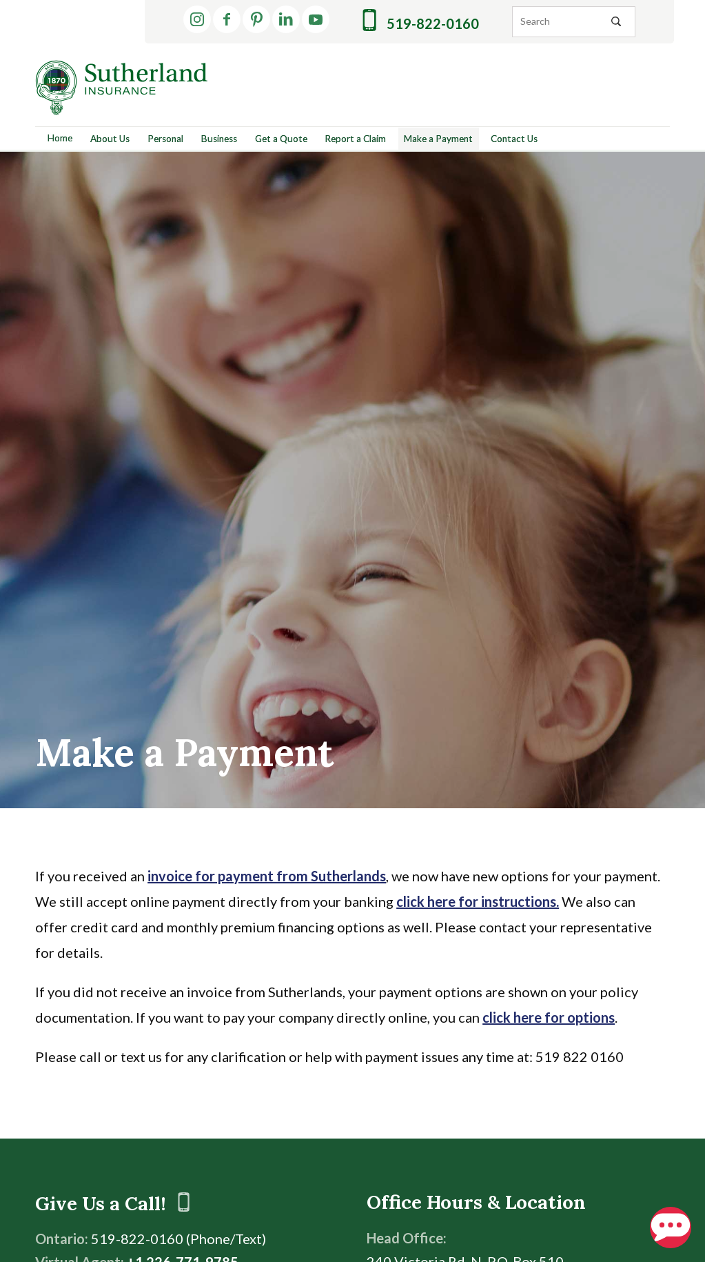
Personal (165, 138)
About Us (110, 138)
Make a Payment (438, 138)
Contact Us (514, 138)
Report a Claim (355, 138)
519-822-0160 (420, 20)
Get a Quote (281, 138)
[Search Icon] (616, 21)
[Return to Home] (121, 87)
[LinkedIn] (286, 19)
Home (60, 137)
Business (219, 138)
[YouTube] (315, 19)
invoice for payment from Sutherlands (266, 876)
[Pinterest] (256, 19)
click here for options (548, 1017)
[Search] (573, 21)
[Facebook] (227, 19)
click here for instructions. (477, 901)
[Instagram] (197, 19)
